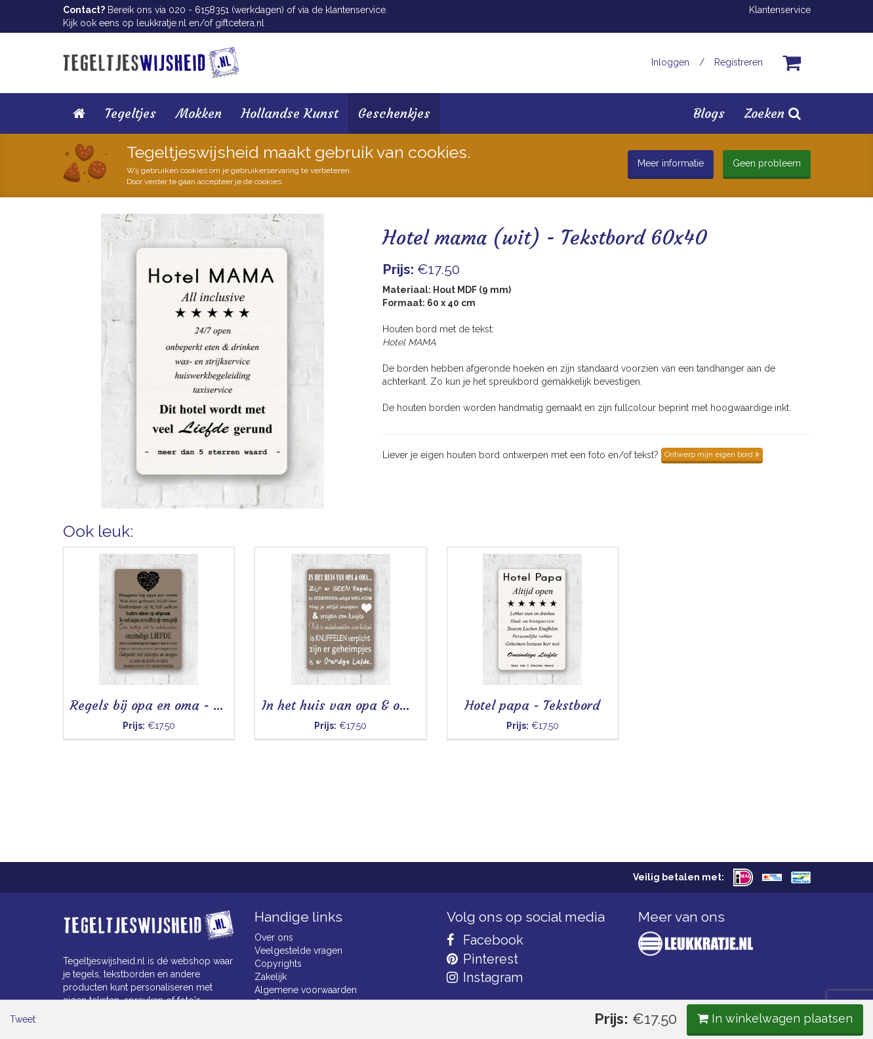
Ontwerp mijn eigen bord (712, 454)
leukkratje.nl (161, 23)
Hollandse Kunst (289, 113)
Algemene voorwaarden (305, 990)
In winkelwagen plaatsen (712, 542)
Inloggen (670, 62)
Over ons (273, 937)
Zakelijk (270, 976)
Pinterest (482, 959)
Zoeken (772, 113)
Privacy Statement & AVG (307, 1016)
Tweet (85, 543)
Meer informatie (671, 163)
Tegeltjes (130, 113)
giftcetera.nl (239, 23)
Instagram (485, 977)
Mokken (199, 113)
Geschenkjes (394, 113)
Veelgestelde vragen (298, 950)
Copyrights (278, 963)
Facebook (485, 940)
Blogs (709, 113)
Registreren (738, 62)
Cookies (271, 1003)
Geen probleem (767, 163)
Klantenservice (780, 10)
